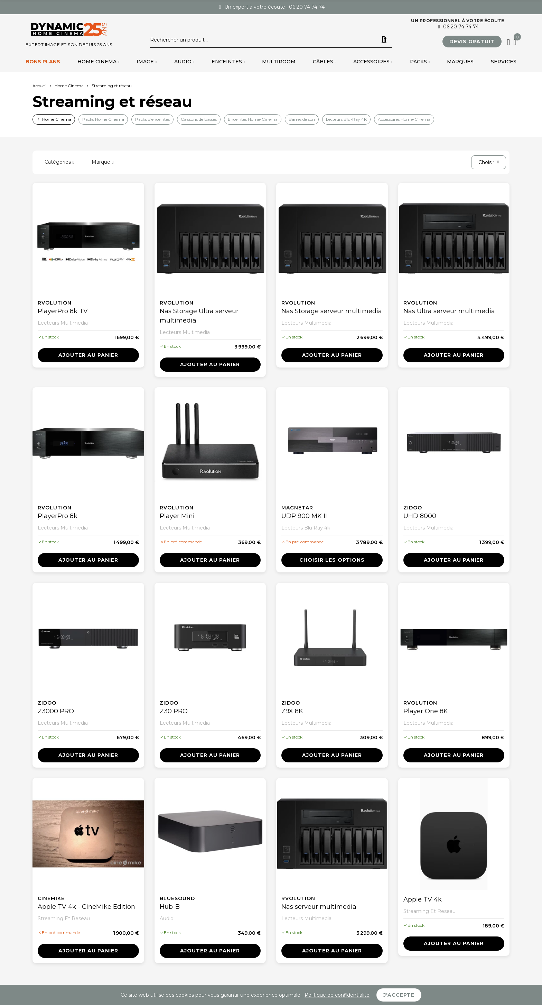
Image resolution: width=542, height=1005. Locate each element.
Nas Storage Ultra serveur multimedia (199, 315)
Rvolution (55, 303)
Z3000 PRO (56, 711)
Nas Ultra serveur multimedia (449, 311)
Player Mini (177, 516)
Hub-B (170, 907)
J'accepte (398, 995)
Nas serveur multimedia (318, 907)
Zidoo (412, 508)
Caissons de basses (199, 119)
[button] (472, 41)
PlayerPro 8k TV (63, 311)
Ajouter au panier (88, 355)
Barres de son (302, 119)
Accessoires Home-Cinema (404, 119)
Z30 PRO (174, 711)
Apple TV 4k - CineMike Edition (86, 907)
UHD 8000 (419, 516)
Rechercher (384, 40)
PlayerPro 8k (57, 516)
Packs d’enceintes (152, 119)
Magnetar (297, 508)
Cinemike (51, 898)
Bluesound (177, 898)
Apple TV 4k (422, 899)
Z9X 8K (292, 711)
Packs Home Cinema (103, 119)
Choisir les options (332, 560)
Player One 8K (425, 711)
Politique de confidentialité (337, 995)
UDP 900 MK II (304, 516)
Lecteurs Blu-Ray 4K (346, 119)
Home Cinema (56, 119)
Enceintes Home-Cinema (253, 119)
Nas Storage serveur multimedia (331, 311)
